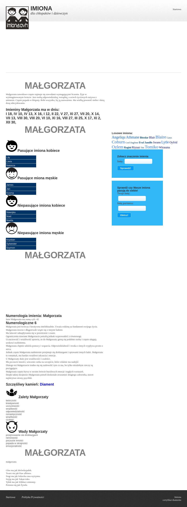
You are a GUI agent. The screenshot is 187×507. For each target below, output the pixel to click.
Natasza (10, 165)
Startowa (177, 9)
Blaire (160, 137)
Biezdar (144, 137)
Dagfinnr (134, 142)
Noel (8, 216)
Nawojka (11, 212)
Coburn (118, 142)
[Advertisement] (93, 54)
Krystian (10, 239)
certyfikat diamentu (172, 500)
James (9, 184)
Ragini (127, 147)
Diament (47, 384)
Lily (8, 157)
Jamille (148, 142)
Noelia (9, 220)
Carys (169, 137)
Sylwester (11, 243)
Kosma (10, 192)
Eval (141, 142)
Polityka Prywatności (33, 497)
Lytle (165, 142)
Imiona (177, 497)
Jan (8, 188)
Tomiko (151, 146)
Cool (127, 142)
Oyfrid (173, 142)
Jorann (157, 142)
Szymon (10, 247)
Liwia (9, 161)
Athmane (132, 137)
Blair (152, 137)
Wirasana (164, 147)
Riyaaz (136, 147)
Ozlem (117, 146)
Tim (142, 147)
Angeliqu (118, 137)
